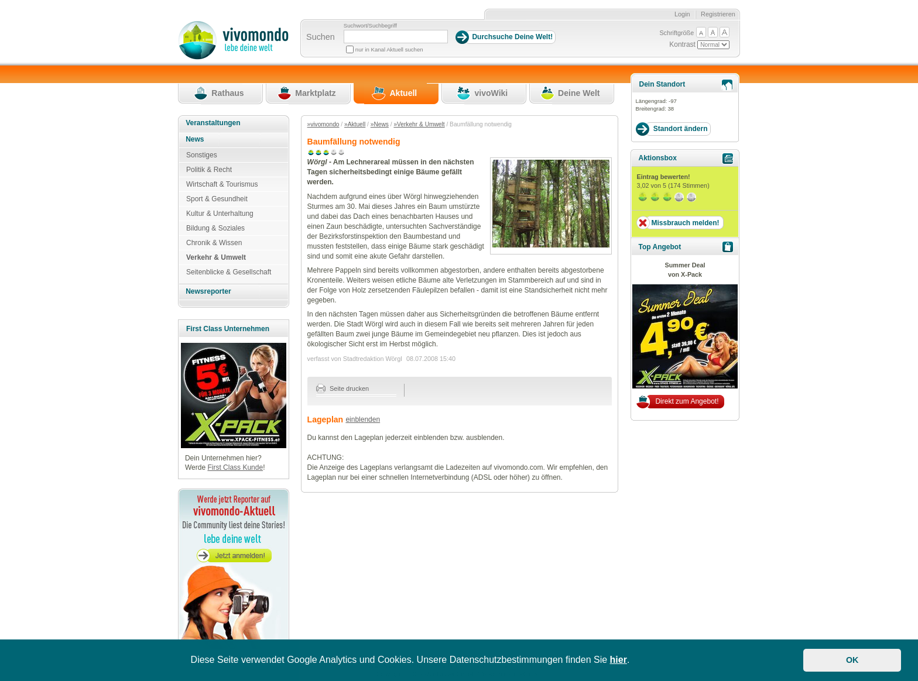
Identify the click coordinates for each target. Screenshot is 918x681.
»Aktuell (354, 124)
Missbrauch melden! (685, 223)
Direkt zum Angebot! (686, 401)
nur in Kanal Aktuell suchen (389, 49)
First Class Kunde (235, 467)
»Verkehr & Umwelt (418, 124)
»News (380, 124)
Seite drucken (342, 388)
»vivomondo (323, 124)
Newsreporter (208, 291)
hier (618, 660)
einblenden (362, 419)
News (195, 139)
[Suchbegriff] (396, 36)
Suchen (320, 37)
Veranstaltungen (213, 123)
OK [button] (852, 660)
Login (682, 14)
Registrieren (718, 14)
